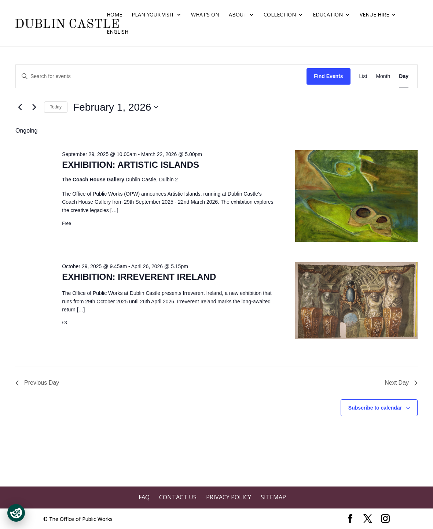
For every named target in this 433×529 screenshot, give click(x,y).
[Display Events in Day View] (403, 76)
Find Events (328, 76)
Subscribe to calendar (375, 408)
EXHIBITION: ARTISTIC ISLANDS (130, 165)
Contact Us (178, 497)
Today (56, 107)
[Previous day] (19, 107)
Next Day (401, 383)
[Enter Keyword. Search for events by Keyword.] (161, 76)
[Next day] (34, 107)
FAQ (144, 497)
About (238, 15)
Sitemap (273, 497)
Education (328, 15)
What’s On (205, 15)
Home (114, 15)
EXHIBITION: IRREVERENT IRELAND (139, 277)
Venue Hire (374, 15)
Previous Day (37, 383)
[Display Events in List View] (363, 76)
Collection (280, 15)
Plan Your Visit (153, 15)
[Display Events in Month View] (383, 76)
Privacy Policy (228, 497)
